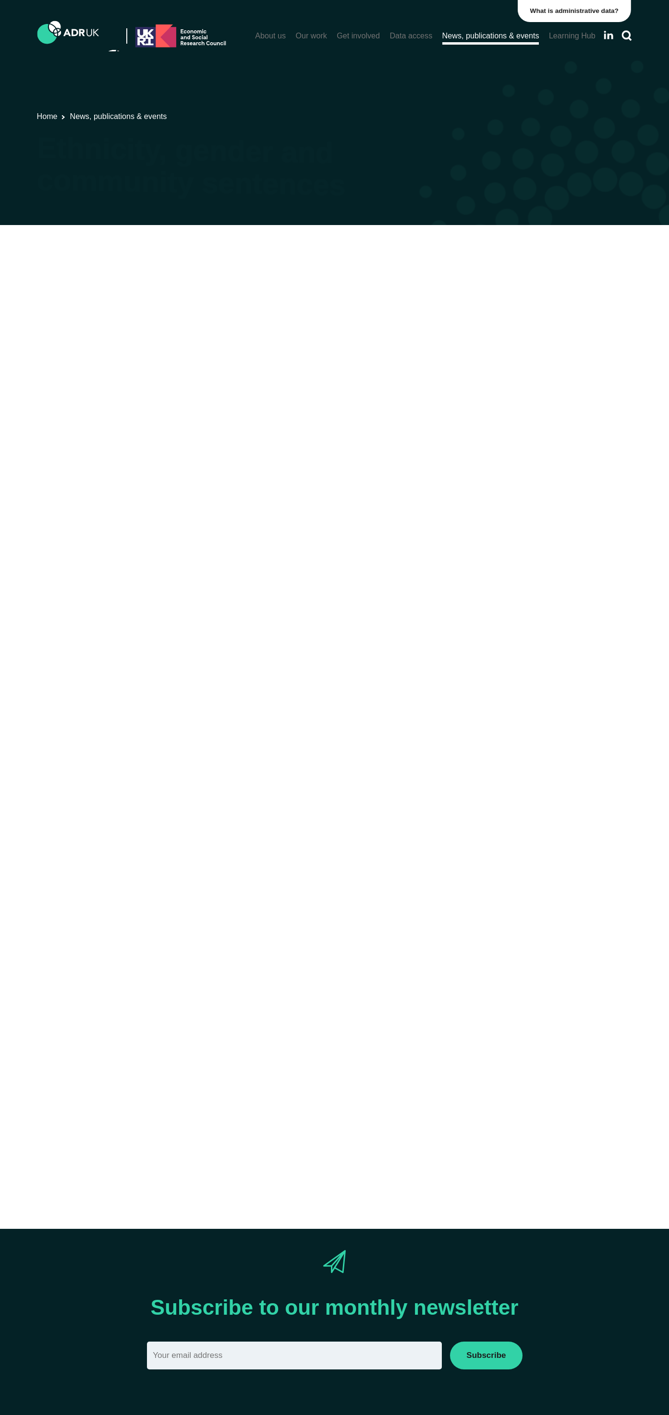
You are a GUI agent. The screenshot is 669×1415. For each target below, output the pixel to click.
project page (480, 965)
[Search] (626, 35)
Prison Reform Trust (513, 1058)
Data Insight (359, 487)
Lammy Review (175, 414)
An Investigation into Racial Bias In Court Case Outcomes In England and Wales (367, 448)
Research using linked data (207, 277)
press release (434, 708)
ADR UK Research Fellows (335, 277)
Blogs (271, 277)
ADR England (412, 277)
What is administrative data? (576, 10)
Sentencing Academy (161, 1071)
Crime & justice (469, 277)
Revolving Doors (429, 1058)
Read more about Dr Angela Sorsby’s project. (193, 1165)
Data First (468, 372)
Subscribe (486, 1355)
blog (461, 487)
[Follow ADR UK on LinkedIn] (608, 35)
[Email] (294, 1355)
